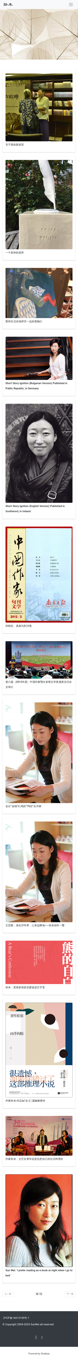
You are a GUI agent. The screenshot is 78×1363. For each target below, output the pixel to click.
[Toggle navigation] (70, 4)
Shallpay (45, 1353)
